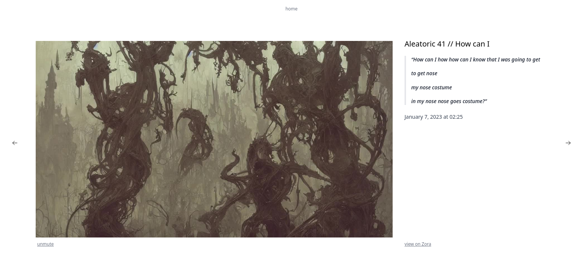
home (292, 9)
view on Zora (418, 244)
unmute (45, 244)
